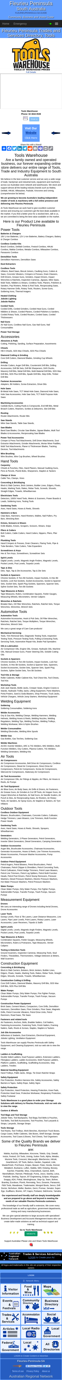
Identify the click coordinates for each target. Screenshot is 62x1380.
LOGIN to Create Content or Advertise (31, 1356)
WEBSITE (30, 1234)
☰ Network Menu (31, 1281)
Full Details (31, 72)
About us (46, 1371)
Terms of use (18, 1371)
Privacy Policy (33, 1371)
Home (5, 23)
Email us (34, 119)
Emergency (20, 23)
